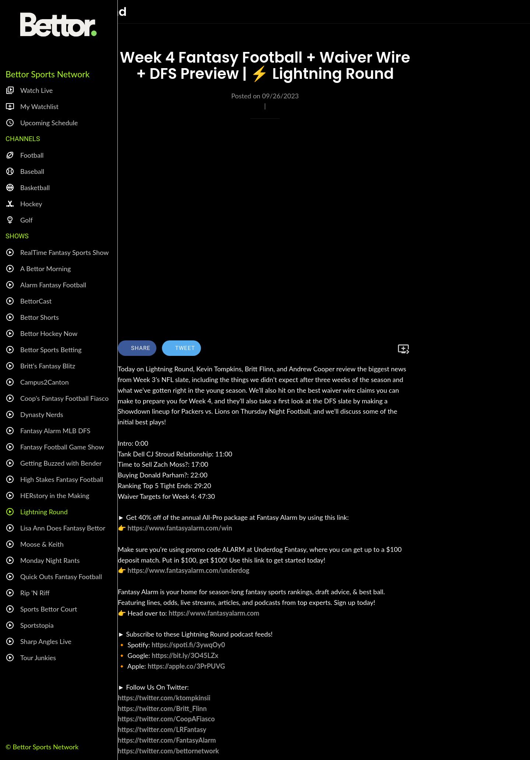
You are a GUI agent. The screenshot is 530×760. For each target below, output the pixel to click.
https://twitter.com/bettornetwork (168, 751)
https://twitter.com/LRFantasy (162, 729)
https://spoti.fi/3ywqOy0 (188, 645)
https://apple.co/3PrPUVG (186, 666)
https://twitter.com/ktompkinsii (164, 698)
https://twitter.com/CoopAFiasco (166, 719)
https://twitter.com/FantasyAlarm (167, 740)
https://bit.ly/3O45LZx (185, 655)
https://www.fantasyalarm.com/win (180, 528)
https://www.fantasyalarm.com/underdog (189, 570)
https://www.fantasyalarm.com (214, 613)
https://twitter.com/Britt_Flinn (162, 708)
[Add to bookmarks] (403, 349)
